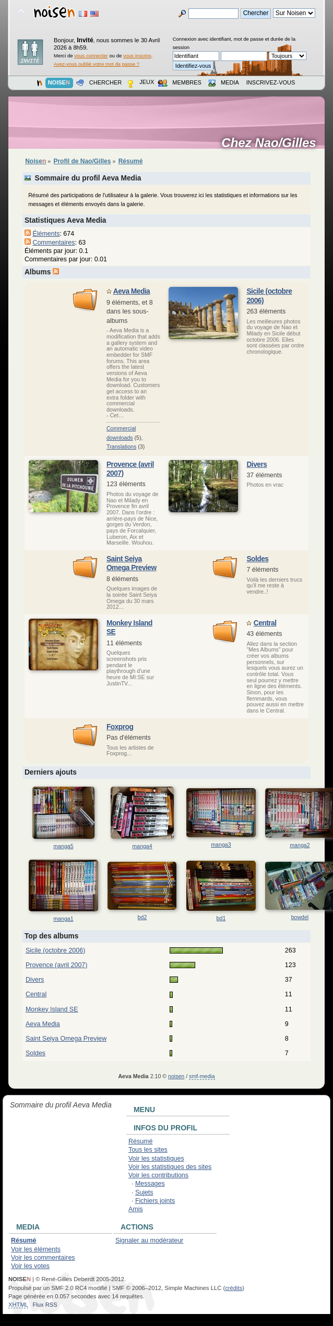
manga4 (142, 846)
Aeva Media (131, 291)
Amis (135, 1209)
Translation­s (121, 446)
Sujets (144, 1192)
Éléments (46, 233)
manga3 (221, 844)
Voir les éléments (36, 1249)
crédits (233, 1288)
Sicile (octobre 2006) (55, 950)
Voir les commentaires (43, 1257)
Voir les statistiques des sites (169, 1167)
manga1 (63, 918)
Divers (256, 464)
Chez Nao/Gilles (272, 143)
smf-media (202, 1076)
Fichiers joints (155, 1200)
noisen (176, 1076)
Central (265, 623)
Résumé (140, 1141)
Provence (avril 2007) (57, 965)
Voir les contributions (158, 1175)
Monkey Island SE (52, 1009)
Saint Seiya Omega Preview (66, 1038)
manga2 (300, 845)
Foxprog (119, 727)
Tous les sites (148, 1149)
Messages (150, 1183)
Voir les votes (30, 1266)
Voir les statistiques (156, 1158)
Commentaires (53, 242)
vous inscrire (137, 55)
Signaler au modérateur (149, 1240)
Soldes (257, 559)
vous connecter (91, 55)
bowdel (300, 917)
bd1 (221, 918)
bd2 (142, 917)
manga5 (63, 846)
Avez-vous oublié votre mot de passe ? (96, 64)
